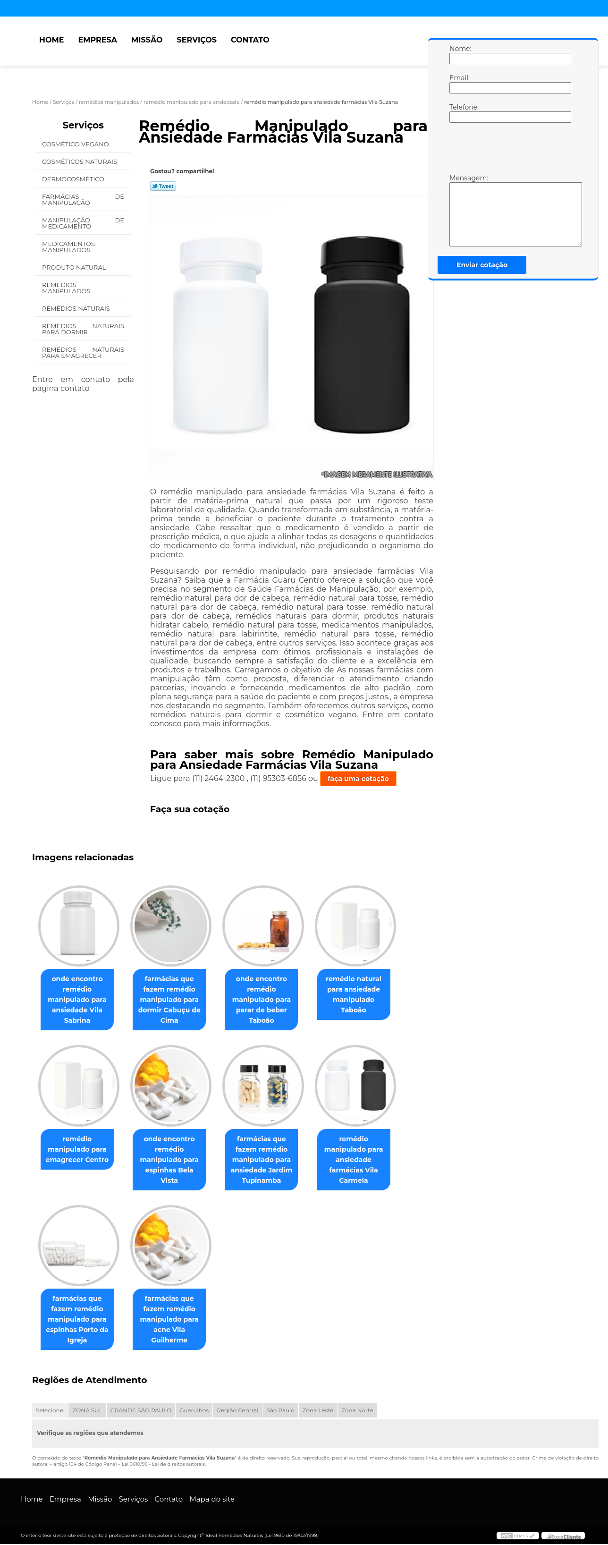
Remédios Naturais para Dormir (83, 329)
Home (51, 39)
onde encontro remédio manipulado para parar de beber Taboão (271, 1000)
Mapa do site (212, 1499)
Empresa (97, 39)
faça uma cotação (358, 778)
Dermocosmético (74, 179)
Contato (250, 39)
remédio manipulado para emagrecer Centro (79, 1149)
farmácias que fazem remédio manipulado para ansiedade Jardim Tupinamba (271, 1160)
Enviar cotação (481, 265)
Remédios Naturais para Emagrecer (83, 352)
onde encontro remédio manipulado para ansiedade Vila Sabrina (79, 1000)
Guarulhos (194, 1411)
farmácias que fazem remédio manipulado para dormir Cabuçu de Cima (175, 1000)
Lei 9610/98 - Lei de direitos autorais (163, 1465)
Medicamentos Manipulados (68, 247)
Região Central (237, 1411)
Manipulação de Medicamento (83, 223)
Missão (147, 39)
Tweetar (163, 186)
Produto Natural (75, 267)
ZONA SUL (87, 1411)
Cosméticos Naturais (80, 161)
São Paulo (280, 1411)
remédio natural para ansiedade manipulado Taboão (367, 995)
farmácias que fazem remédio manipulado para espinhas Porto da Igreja (79, 1320)
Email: (458, 83)
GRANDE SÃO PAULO (140, 1411)
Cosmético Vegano (76, 144)
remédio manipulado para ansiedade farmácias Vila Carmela (367, 1160)
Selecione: (50, 1411)
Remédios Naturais (76, 308)
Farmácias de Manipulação (83, 199)
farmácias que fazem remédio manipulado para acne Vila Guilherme (174, 1320)
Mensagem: (458, 210)
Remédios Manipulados (67, 288)
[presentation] (509, 150)
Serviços (197, 39)
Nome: (458, 54)
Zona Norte (357, 1411)
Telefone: (458, 113)
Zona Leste (318, 1411)
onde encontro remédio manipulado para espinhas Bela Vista (175, 1155)
